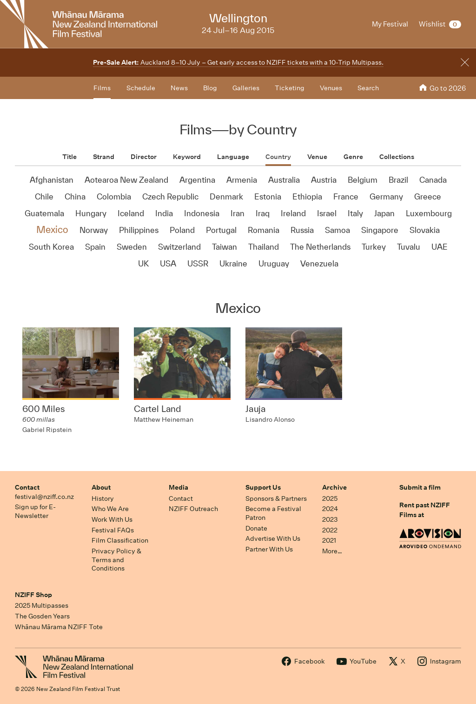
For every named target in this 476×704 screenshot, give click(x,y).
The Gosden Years (42, 616)
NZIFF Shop (33, 595)
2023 (330, 519)
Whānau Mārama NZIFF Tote (59, 627)
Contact (27, 487)
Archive (334, 487)
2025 (329, 498)
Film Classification (120, 540)
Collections (396, 157)
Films (102, 88)
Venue (317, 157)
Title (69, 157)
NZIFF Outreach (193, 509)
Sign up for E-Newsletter (35, 511)
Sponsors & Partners (276, 498)
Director (144, 157)
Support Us (263, 487)
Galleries (245, 88)
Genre (353, 157)
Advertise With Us (272, 538)
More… (332, 551)
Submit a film (420, 487)
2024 (330, 509)
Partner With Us (269, 549)
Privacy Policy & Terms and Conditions (116, 559)
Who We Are (110, 509)
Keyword (187, 157)
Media (178, 487)
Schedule (140, 88)
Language (233, 157)
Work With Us (112, 519)
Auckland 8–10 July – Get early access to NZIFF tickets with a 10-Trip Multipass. (238, 62)
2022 (329, 530)
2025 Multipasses (41, 605)
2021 (329, 540)
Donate (256, 528)
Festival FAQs (113, 530)
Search (368, 88)
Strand (103, 157)
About (101, 487)
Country (278, 157)
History (103, 498)
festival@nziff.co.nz (44, 496)
